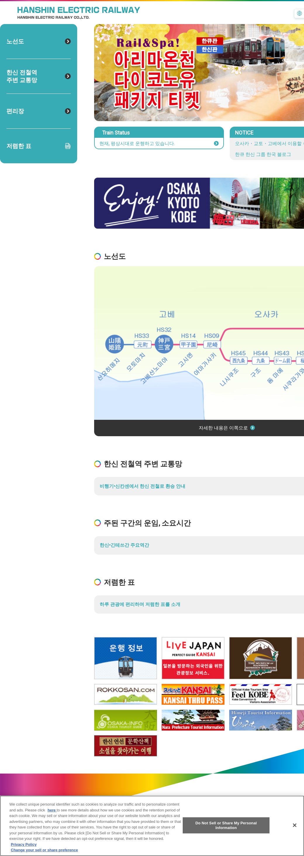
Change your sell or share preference (44, 852)
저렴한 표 (38, 146)
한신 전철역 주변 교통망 (38, 76)
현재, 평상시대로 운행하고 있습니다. (159, 143)
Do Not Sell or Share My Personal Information (226, 827)
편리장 (38, 111)
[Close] (294, 827)
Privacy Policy (24, 847)
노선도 (38, 41)
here (52, 812)
